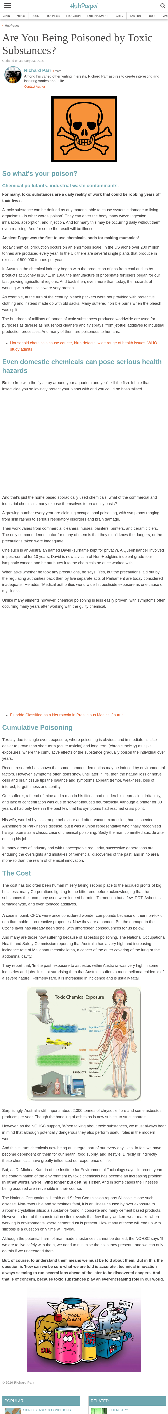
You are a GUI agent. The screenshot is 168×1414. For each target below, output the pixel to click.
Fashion (135, 16)
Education (73, 16)
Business (53, 16)
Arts (6, 16)
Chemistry (118, 1410)
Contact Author (34, 86)
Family (119, 16)
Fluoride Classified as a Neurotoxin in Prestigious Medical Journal (67, 715)
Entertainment (97, 16)
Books (36, 16)
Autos (21, 16)
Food (151, 16)
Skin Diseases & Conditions (47, 1410)
